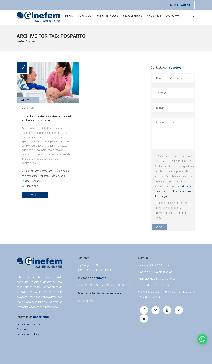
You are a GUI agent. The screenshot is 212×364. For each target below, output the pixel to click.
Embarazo (44, 176)
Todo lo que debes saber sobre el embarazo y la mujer (46, 118)
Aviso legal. (161, 196)
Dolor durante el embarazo (38, 171)
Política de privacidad (29, 324)
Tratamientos (132, 16)
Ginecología (32, 186)
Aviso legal (23, 329)
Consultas (154, 16)
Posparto (32, 41)
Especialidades (107, 16)
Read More (35, 195)
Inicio (69, 16)
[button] (202, 339)
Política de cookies (180, 191)
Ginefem (21, 41)
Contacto (173, 16)
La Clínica (85, 16)
